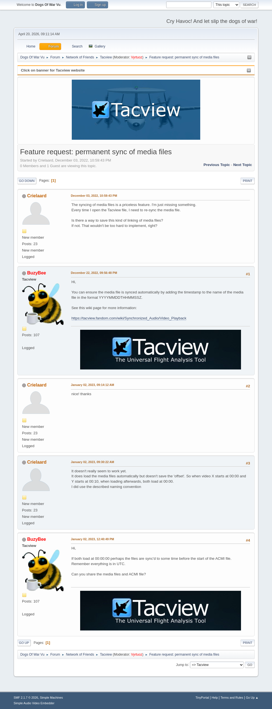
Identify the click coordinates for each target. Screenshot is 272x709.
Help (215, 697)
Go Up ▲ (252, 697)
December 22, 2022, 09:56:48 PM (94, 272)
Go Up (24, 642)
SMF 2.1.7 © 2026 (26, 697)
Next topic (242, 165)
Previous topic (217, 165)
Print (247, 180)
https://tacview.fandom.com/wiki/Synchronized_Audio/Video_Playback (129, 318)
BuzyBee (36, 273)
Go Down (27, 180)
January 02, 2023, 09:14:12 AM (92, 384)
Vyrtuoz (136, 57)
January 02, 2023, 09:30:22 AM (92, 462)
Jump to (182, 665)
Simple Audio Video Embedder (34, 703)
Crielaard (36, 195)
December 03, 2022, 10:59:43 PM (94, 195)
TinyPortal (202, 697)
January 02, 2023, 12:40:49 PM (92, 539)
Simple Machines (51, 697)
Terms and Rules (232, 697)
